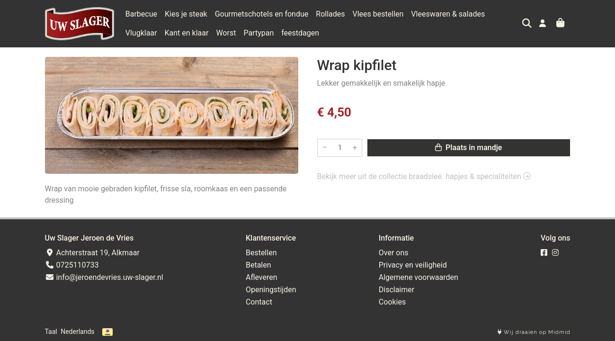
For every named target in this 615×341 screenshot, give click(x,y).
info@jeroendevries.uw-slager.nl (104, 277)
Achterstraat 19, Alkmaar (92, 252)
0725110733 (72, 264)
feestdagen (261, 32)
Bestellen (261, 252)
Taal (51, 331)
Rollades (330, 13)
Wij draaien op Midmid (534, 332)
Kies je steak (186, 13)
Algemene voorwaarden (418, 277)
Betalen (258, 264)
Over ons (394, 252)
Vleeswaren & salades (448, 13)
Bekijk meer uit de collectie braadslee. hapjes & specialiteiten (424, 176)
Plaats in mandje (468, 147)
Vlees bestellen (378, 13)
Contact (259, 301)
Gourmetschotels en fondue (262, 13)
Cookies (392, 301)
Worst (187, 32)
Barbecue (141, 13)
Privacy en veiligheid (413, 264)
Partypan (220, 32)
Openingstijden (271, 289)
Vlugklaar (508, 13)
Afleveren (261, 277)
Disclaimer (396, 289)
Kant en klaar (147, 32)
